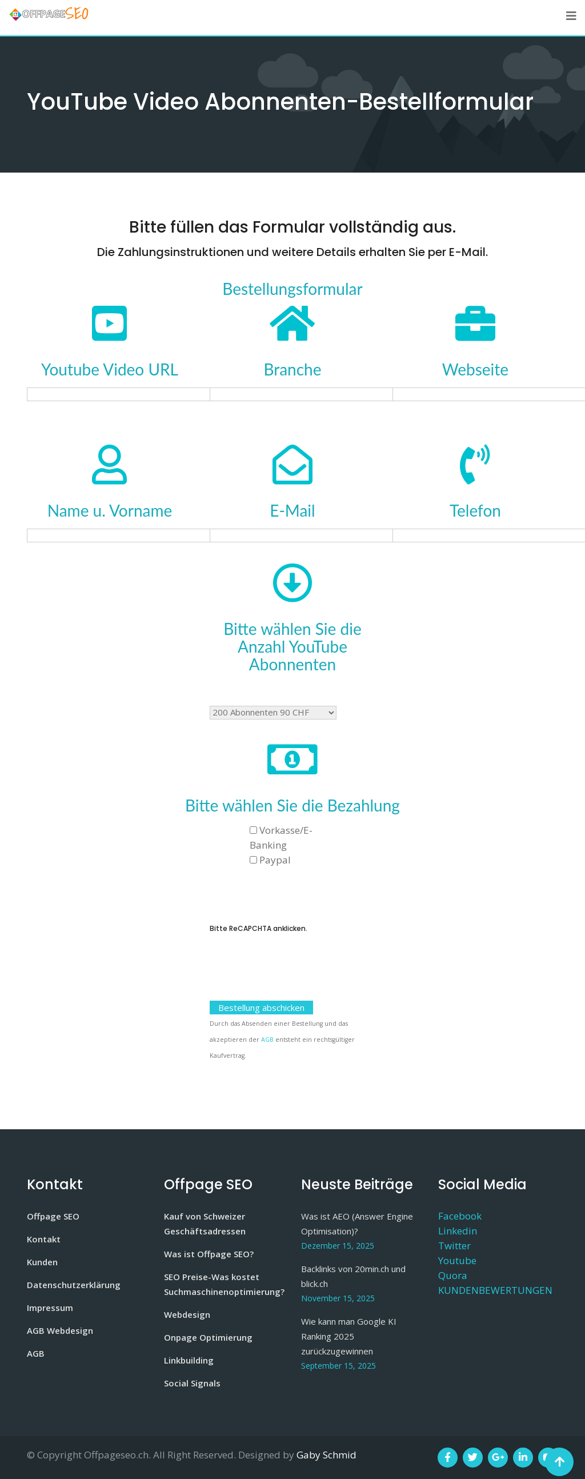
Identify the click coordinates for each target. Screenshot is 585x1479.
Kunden (42, 1262)
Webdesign (187, 1314)
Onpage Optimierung (208, 1337)
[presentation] (296, 975)
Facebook (460, 1215)
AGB (267, 1040)
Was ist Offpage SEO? (209, 1254)
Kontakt (44, 1239)
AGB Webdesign (60, 1330)
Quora (452, 1275)
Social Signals (192, 1383)
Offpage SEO (53, 1216)
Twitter (454, 1245)
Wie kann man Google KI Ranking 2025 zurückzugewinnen (348, 1336)
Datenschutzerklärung (74, 1284)
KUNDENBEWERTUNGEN (495, 1290)
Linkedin (457, 1230)
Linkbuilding (189, 1360)
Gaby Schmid (326, 1454)
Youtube (457, 1260)
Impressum (50, 1307)
